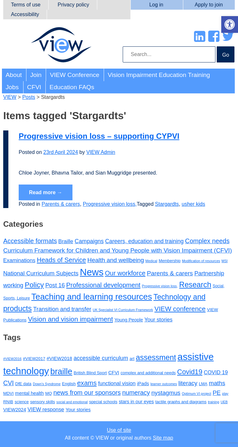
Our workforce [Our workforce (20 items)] (125, 273)
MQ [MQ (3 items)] (48, 393)
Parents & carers (61, 204)
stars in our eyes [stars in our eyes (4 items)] (136, 401)
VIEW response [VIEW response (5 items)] (45, 409)
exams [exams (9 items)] (87, 382)
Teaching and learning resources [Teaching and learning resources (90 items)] (91, 296)
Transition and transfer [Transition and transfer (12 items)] (62, 309)
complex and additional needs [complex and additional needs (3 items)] (148, 372)
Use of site (119, 430)
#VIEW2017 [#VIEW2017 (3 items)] (34, 358)
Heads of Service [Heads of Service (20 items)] (61, 259)
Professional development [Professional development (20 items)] (103, 285)
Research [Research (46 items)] (195, 285)
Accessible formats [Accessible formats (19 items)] (30, 240)
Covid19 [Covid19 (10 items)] (189, 372)
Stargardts (167, 204)
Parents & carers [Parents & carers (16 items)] (170, 273)
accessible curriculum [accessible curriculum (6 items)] (101, 358)
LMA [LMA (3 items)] (203, 383)
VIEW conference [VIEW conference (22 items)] (180, 308)
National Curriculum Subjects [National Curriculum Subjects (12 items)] (41, 273)
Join (36, 74)
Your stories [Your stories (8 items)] (158, 320)
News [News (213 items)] (91, 272)
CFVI (34, 87)
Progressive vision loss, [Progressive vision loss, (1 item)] (160, 286)
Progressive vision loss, (110, 204)
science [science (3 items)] (21, 401)
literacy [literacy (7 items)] (187, 383)
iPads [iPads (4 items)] (143, 383)
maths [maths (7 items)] (217, 383)
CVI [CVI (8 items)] (8, 382)
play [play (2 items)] (225, 393)
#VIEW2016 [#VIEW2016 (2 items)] (12, 359)
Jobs (12, 87)
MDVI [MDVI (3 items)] (8, 393)
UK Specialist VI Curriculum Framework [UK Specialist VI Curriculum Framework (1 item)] (123, 310)
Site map (163, 438)
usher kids (193, 204)
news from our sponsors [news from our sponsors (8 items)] (87, 392)
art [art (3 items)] (131, 358)
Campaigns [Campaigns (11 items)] (89, 241)
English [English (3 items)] (69, 383)
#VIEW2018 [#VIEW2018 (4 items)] (59, 358)
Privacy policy (73, 4)
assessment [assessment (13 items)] (156, 357)
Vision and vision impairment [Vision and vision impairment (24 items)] (70, 319)
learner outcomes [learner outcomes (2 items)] (163, 384)
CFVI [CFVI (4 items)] (113, 372)
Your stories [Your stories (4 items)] (78, 409)
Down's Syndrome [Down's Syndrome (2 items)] (47, 384)
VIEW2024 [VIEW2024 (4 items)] (14, 409)
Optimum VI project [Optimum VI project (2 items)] (196, 393)
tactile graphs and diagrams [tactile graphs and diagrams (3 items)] (180, 401)
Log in (156, 4)
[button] (229, 24)
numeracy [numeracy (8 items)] (136, 392)
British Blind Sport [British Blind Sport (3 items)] (90, 372)
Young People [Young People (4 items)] (128, 319)
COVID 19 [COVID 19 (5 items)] (216, 372)
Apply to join (209, 4)
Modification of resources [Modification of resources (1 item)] (201, 261)
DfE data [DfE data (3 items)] (23, 383)
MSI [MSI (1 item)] (225, 261)
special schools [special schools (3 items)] (103, 401)
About (14, 74)
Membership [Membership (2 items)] (170, 261)
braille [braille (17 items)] (61, 371)
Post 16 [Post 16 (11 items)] (55, 285)
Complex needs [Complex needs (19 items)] (207, 240)
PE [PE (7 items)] (217, 392)
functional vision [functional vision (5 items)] (117, 383)
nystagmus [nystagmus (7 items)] (165, 392)
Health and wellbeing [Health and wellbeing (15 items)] (115, 260)
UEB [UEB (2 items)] (224, 402)
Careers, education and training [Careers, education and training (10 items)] (144, 241)
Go (225, 55)
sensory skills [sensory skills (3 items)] (42, 401)
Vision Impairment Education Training (159, 74)
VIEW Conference (75, 74)
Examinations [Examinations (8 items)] (19, 260)
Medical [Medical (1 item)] (151, 261)
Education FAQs (72, 87)
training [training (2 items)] (213, 402)
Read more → (45, 192)
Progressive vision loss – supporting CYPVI (99, 136)
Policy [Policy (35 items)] (34, 285)
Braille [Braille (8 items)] (65, 241)
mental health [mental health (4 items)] (29, 393)
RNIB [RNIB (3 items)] (8, 401)
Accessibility (25, 14)
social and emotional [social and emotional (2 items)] (72, 402)
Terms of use (26, 4)
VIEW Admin (100, 152)
